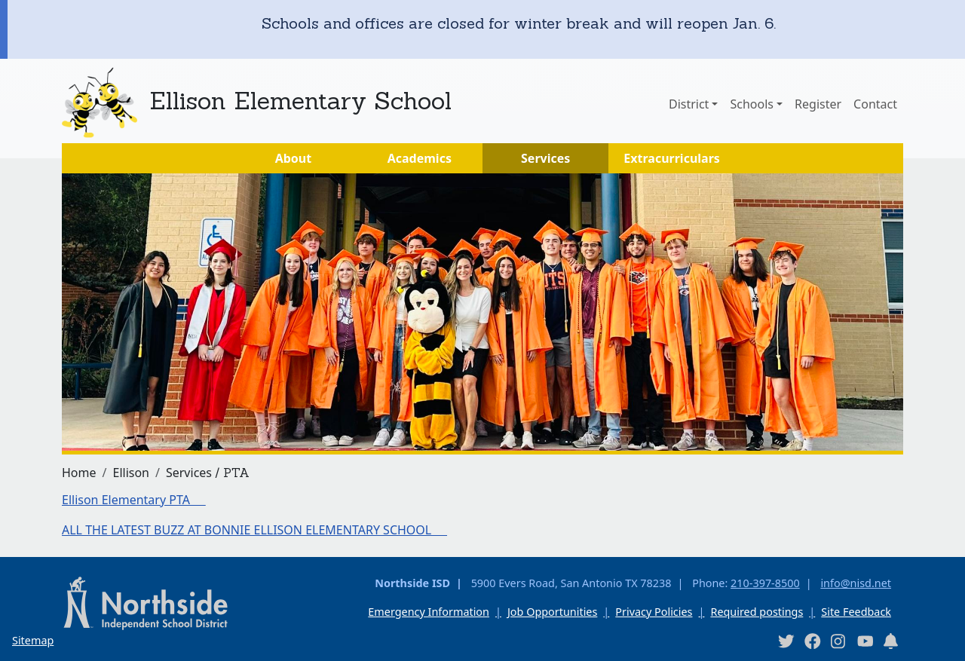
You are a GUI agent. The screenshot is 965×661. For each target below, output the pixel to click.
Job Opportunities (552, 611)
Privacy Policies (653, 611)
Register (818, 104)
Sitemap (33, 640)
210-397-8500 (765, 583)
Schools (752, 104)
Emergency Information (428, 611)
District (689, 104)
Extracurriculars (671, 158)
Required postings (756, 611)
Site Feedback (856, 611)
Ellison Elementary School (300, 100)
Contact (875, 104)
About (293, 158)
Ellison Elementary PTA (134, 499)
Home (79, 472)
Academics (420, 158)
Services (545, 158)
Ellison (130, 472)
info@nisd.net (855, 583)
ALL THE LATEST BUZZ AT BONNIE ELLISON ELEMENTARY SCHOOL (254, 530)
